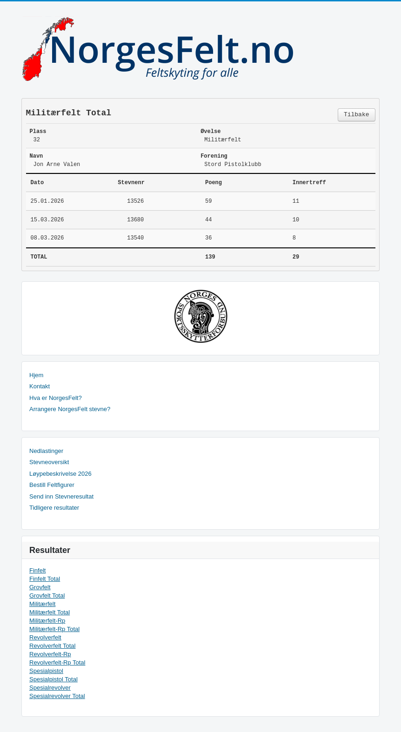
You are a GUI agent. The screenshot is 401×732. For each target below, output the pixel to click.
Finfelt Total (44, 578)
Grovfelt (40, 587)
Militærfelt (42, 603)
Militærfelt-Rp (47, 620)
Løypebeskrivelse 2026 (60, 473)
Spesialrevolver (50, 687)
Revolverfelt (45, 637)
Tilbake (356, 114)
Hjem (36, 375)
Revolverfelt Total (52, 645)
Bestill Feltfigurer (51, 484)
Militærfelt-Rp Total (54, 629)
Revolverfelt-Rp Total (57, 662)
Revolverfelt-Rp (50, 654)
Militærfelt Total (49, 612)
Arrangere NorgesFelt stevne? (69, 409)
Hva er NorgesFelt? (55, 397)
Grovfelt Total (47, 595)
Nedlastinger (46, 450)
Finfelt (37, 570)
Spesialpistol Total (53, 679)
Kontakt (39, 386)
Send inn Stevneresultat (61, 496)
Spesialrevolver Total (57, 695)
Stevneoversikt (49, 462)
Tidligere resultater (54, 507)
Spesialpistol (46, 670)
